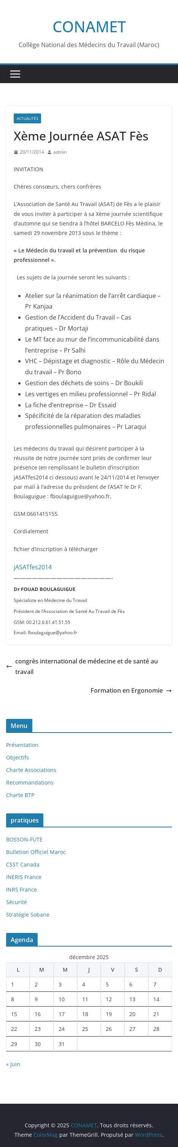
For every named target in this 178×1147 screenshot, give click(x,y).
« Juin (13, 1064)
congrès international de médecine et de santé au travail (82, 666)
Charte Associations (31, 770)
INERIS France (23, 877)
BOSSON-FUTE (24, 839)
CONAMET (89, 26)
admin (60, 152)
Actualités (27, 118)
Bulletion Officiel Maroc (36, 852)
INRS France (21, 889)
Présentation (22, 744)
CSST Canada (23, 864)
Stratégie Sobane (27, 914)
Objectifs (17, 757)
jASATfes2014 (33, 567)
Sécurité (16, 902)
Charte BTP (20, 795)
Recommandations (30, 782)
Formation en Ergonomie (131, 690)
